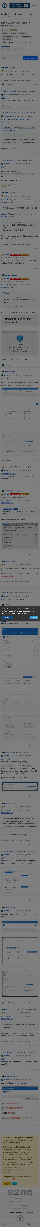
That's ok (34, 617)
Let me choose (7, 617)
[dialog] (20, 613)
